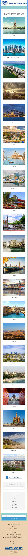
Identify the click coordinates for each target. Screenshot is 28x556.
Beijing (14, 397)
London (14, 266)
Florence (14, 310)
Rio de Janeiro (14, 201)
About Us (14, 526)
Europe (14, 503)
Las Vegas (14, 244)
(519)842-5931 (14, 536)
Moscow (14, 419)
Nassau (14, 376)
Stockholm (14, 288)
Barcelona (14, 135)
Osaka (14, 354)
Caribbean (14, 501)
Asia (14, 500)
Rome (14, 92)
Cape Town (14, 441)
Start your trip (14, 518)
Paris (14, 26)
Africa (14, 497)
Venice (14, 157)
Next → (19, 477)
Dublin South (14, 179)
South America (14, 507)
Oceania (14, 506)
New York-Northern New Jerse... (14, 48)
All (14, 498)
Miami (14, 70)
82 (15, 477)
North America (14, 504)
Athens (14, 332)
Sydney (14, 113)
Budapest (14, 463)
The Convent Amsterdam (14, 223)
